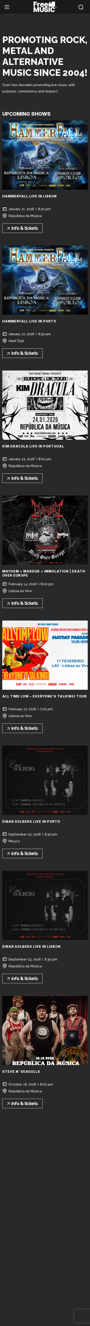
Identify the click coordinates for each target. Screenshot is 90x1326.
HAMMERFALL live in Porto (29, 321)
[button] (80, 7)
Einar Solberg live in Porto (31, 821)
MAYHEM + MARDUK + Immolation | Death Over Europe (43, 573)
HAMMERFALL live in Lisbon (29, 196)
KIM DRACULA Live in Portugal (33, 446)
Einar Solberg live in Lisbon (31, 946)
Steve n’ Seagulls (21, 1071)
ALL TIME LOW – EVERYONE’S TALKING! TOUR (44, 696)
